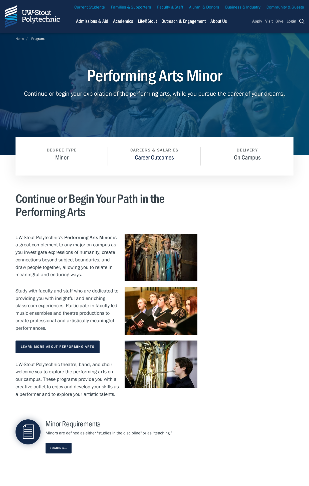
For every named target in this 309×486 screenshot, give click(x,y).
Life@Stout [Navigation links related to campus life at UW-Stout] (147, 21)
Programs (38, 39)
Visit (269, 21)
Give (279, 21)
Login (291, 21)
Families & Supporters (131, 7)
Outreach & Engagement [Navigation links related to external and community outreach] (183, 21)
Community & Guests (285, 7)
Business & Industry (242, 7)
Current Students (89, 7)
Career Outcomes (154, 157)
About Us (218, 21)
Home (20, 39)
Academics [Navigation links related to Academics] (123, 21)
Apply (257, 21)
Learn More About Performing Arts (57, 347)
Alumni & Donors (204, 7)
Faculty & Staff (170, 7)
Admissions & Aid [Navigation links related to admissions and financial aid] (92, 21)
